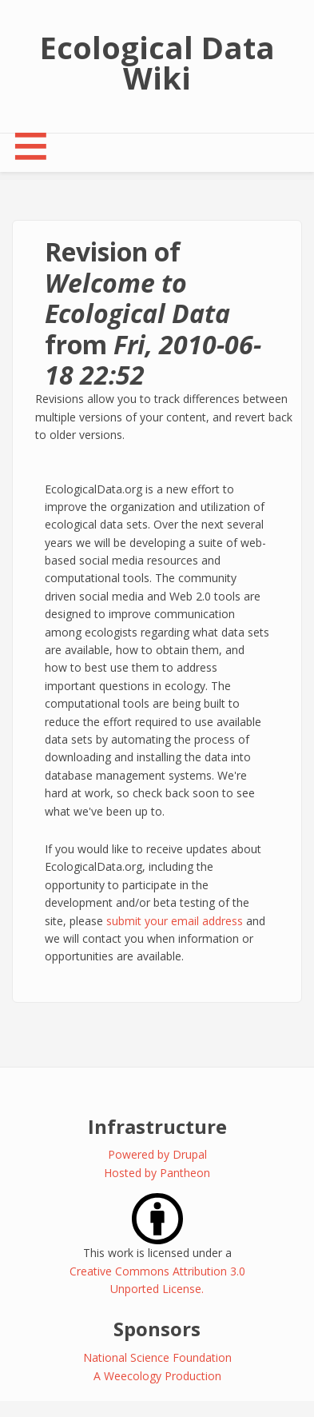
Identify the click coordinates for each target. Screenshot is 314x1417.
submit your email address (174, 920)
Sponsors (157, 1328)
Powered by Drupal (157, 1154)
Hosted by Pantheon (157, 1172)
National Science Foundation (157, 1357)
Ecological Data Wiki (157, 62)
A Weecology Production (157, 1375)
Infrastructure (157, 1126)
